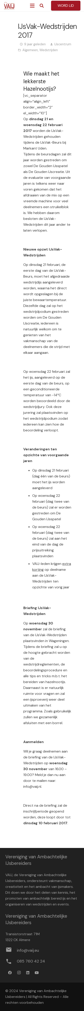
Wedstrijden (48, 50)
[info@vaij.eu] (11, 951)
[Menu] (32, 5)
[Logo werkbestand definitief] (9, 5)
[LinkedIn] (27, 972)
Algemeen (30, 50)
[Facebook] (9, 972)
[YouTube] (36, 972)
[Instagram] (18, 972)
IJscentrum (62, 44)
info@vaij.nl (32, 786)
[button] (41, 5)
